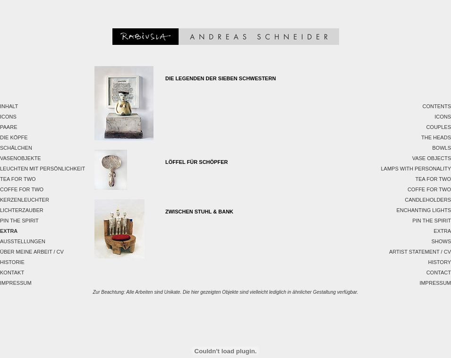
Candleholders (428, 200)
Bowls (441, 148)
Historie (12, 262)
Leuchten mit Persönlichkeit (42, 168)
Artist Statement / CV (420, 252)
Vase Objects (431, 158)
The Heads (436, 137)
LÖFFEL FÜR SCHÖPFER (196, 162)
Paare (8, 127)
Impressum (16, 283)
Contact (438, 272)
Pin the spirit (19, 220)
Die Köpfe (14, 137)
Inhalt (9, 106)
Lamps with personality (416, 168)
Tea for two (18, 179)
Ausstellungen (22, 241)
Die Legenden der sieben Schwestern (220, 78)
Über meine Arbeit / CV (32, 252)
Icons (8, 116)
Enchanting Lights (423, 210)
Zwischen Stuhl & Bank (199, 211)
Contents (437, 106)
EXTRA (8, 231)
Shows (441, 241)
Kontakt (12, 272)
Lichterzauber (21, 210)
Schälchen (16, 148)
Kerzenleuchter (24, 200)
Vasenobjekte (20, 158)
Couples (438, 127)
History (439, 262)
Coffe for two (21, 189)
